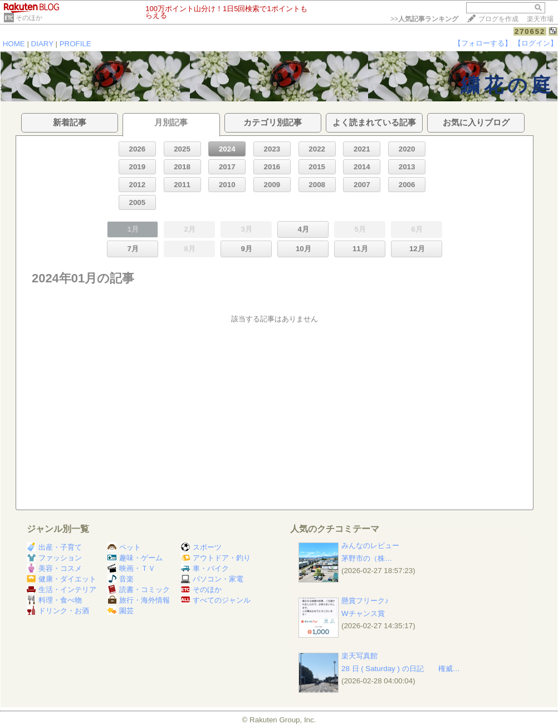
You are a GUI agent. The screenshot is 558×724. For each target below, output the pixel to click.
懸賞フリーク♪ (365, 600)
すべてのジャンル (216, 600)
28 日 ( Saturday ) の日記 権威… (400, 668)
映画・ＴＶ (131, 568)
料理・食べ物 (54, 600)
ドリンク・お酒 (58, 610)
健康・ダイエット (61, 579)
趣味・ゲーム (135, 558)
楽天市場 (540, 19)
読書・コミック (138, 589)
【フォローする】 (483, 43)
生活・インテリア (61, 589)
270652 (530, 31)
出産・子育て (54, 547)
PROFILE (75, 44)
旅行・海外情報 (138, 600)
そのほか (29, 18)
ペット (124, 547)
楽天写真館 (359, 656)
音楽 (120, 579)
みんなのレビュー (370, 545)
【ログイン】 (535, 43)
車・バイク (205, 568)
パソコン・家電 (212, 579)
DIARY (42, 44)
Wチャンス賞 (363, 613)
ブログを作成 (498, 19)
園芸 (120, 610)
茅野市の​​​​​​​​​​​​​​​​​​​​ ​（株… (366, 558)
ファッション (54, 558)
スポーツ (201, 547)
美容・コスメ (54, 568)
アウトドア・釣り (216, 558)
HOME (14, 44)
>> (424, 19)
